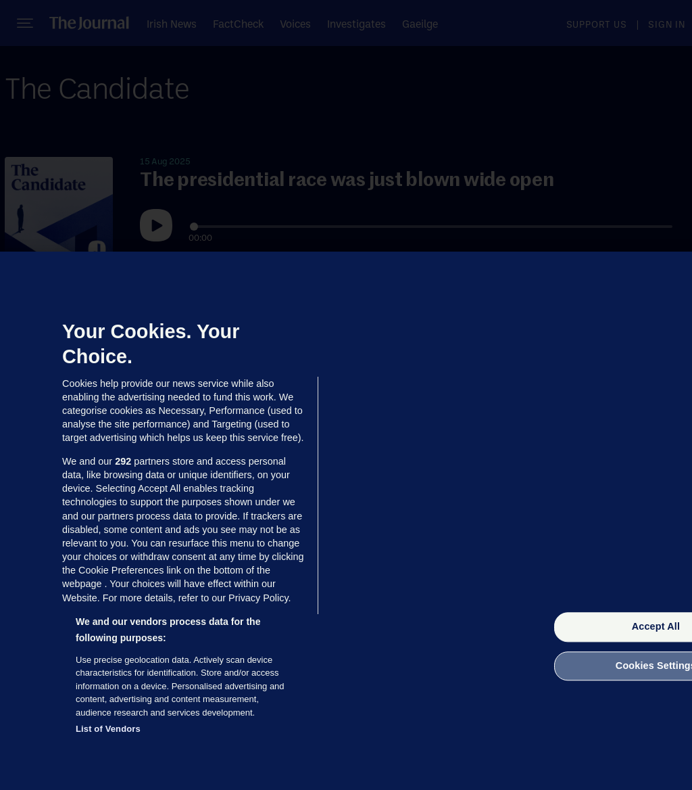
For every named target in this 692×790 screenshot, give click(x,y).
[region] (346, 521)
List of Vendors (108, 729)
